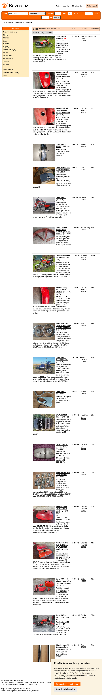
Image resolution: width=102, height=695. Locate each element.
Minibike (6, 44)
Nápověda (4, 682)
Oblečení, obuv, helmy (11, 73)
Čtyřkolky (6, 35)
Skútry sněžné (8, 59)
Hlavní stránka (8, 22)
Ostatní (5, 76)
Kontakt (26, 682)
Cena (74, 28)
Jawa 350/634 (61, 198)
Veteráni (6, 65)
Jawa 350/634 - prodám (61, 37)
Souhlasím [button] (60, 684)
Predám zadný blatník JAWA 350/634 (61, 290)
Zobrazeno (94, 28)
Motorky (18, 22)
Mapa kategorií (6, 689)
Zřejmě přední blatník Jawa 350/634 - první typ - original (63, 231)
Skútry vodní (7, 56)
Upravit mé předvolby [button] (65, 689)
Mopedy (6, 47)
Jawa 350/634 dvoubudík (61, 616)
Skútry (5, 53)
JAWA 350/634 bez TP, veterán (63, 257)
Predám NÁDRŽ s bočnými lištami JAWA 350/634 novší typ (62, 546)
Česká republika (11, 691)
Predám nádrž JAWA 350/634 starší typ (61, 509)
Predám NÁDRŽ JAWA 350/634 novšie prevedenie (63, 74)
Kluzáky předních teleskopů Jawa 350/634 (62, 647)
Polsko (29, 691)
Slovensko (22, 691)
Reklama (33, 682)
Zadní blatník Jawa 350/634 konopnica (63, 169)
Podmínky (40, 682)
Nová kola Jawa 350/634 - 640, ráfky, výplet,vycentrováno (63, 327)
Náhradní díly (8, 70)
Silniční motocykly (9, 50)
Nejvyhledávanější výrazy (21, 689)
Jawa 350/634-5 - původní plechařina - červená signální (63, 581)
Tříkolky (6, 62)
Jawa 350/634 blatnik (61, 146)
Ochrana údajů (50, 682)
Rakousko (35, 691)
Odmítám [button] (74, 684)
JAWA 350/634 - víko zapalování (62, 446)
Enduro (5, 41)
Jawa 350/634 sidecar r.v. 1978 (62, 359)
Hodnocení (19, 682)
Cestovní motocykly (10, 32)
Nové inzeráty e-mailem (42, 33)
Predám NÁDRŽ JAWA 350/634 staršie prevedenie (63, 111)
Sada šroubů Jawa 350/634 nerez (63, 474)
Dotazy (11, 682)
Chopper (6, 38)
